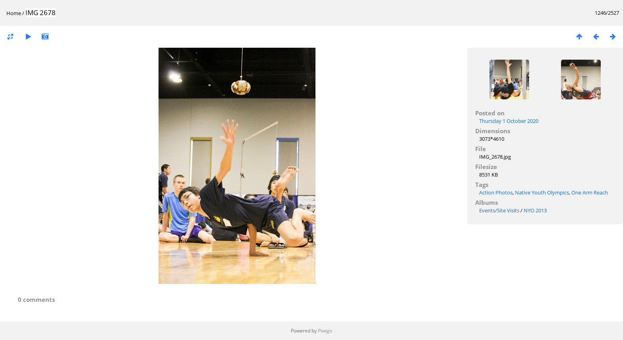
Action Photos (496, 192)
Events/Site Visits (499, 210)
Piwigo (325, 330)
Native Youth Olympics (542, 192)
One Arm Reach (589, 192)
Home (13, 13)
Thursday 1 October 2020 (508, 120)
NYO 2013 (535, 210)
